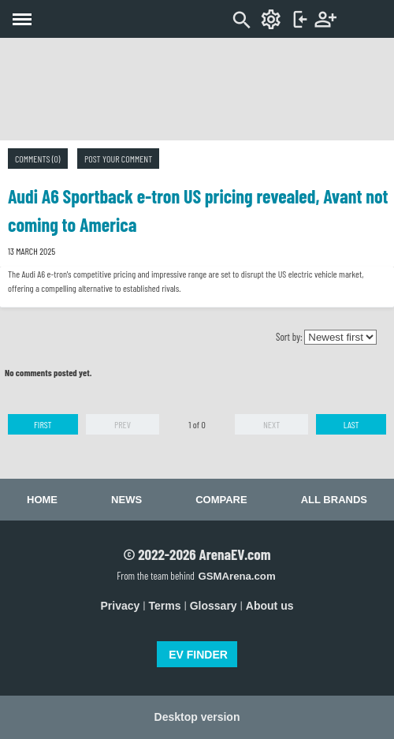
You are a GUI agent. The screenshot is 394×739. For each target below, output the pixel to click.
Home (42, 500)
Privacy (120, 605)
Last (351, 424)
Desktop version (197, 717)
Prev (122, 424)
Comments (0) (38, 158)
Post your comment (118, 158)
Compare (221, 500)
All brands (334, 500)
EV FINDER (198, 654)
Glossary (213, 605)
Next (271, 424)
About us (270, 605)
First (43, 424)
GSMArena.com (236, 576)
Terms (165, 605)
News (126, 500)
